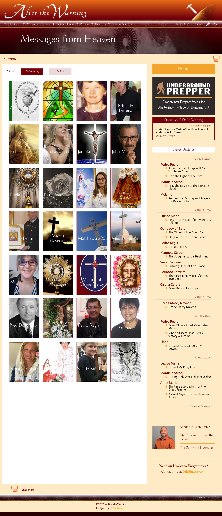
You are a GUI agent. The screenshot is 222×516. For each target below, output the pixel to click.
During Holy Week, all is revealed (188, 376)
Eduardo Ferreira (173, 272)
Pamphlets (100, 24)
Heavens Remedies (122, 24)
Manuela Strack (172, 182)
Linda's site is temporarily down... (183, 347)
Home (11, 58)
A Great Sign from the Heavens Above (187, 396)
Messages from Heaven (39, 24)
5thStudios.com (194, 471)
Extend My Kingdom (180, 367)
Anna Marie (169, 382)
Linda (164, 342)
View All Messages (201, 406)
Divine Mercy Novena (175, 303)
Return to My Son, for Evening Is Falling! (188, 221)
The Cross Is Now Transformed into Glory (187, 277)
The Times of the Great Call (184, 232)
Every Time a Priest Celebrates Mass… (186, 327)
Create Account (195, 24)
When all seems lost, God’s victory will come (184, 335)
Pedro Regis (169, 164)
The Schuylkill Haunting (196, 447)
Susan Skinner (170, 262)
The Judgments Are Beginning (187, 256)
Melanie (166, 194)
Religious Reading (65, 24)
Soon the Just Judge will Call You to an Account (185, 170)
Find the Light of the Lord (184, 176)
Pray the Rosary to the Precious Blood (187, 187)
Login (178, 24)
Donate (183, 69)
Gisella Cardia (170, 284)
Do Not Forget (176, 246)
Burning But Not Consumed (185, 266)
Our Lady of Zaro (173, 228)
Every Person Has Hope (181, 288)
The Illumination (12, 24)
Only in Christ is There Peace (185, 237)
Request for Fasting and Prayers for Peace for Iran (187, 200)
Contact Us (203, 497)
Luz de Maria (169, 216)
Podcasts (84, 24)
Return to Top (27, 490)
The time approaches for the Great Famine (185, 388)
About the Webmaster (195, 427)
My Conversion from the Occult (196, 437)
